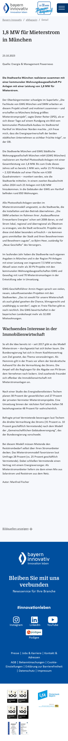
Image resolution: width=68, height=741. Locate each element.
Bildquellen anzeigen (15, 529)
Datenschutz (27, 671)
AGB (14, 662)
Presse (15, 653)
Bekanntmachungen (32, 662)
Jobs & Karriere (32, 653)
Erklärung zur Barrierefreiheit (44, 666)
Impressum (44, 671)
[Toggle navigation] (62, 8)
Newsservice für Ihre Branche (34, 591)
